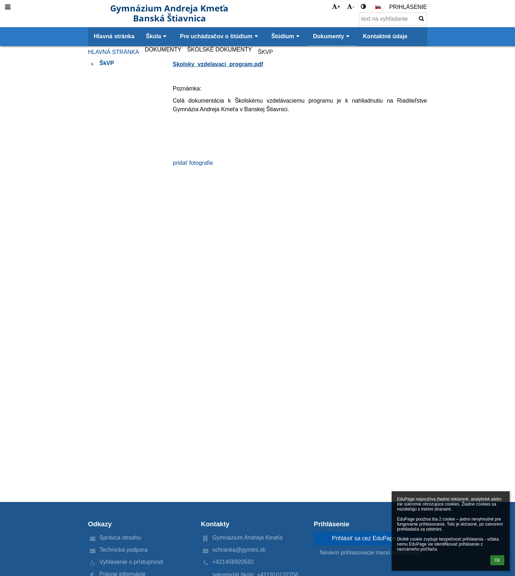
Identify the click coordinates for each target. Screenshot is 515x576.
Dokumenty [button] (332, 36)
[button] (378, 7)
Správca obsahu (120, 538)
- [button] (350, 7)
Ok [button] (497, 560)
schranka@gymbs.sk (239, 550)
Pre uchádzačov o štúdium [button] (220, 36)
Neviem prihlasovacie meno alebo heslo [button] (370, 553)
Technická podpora (123, 550)
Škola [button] (157, 36)
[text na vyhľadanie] (393, 19)
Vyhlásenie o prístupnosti (131, 562)
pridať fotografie (193, 163)
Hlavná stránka (113, 52)
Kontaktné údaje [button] (385, 36)
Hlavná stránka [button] (114, 36)
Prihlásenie (408, 7)
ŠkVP (265, 52)
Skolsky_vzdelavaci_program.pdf (218, 64)
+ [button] (336, 7)
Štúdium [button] (286, 36)
